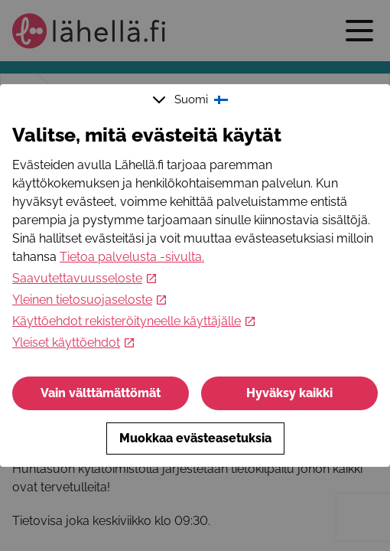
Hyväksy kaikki (289, 393)
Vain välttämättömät (101, 393)
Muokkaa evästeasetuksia (195, 438)
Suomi (192, 99)
